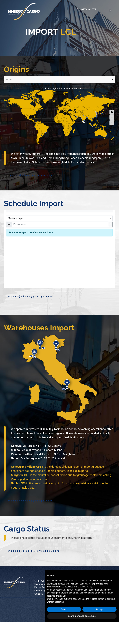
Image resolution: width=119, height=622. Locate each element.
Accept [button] (99, 609)
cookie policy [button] (86, 586)
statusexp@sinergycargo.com (31, 551)
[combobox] (59, 79)
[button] (86, 8)
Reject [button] (64, 609)
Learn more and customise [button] (82, 616)
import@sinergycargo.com (30, 175)
